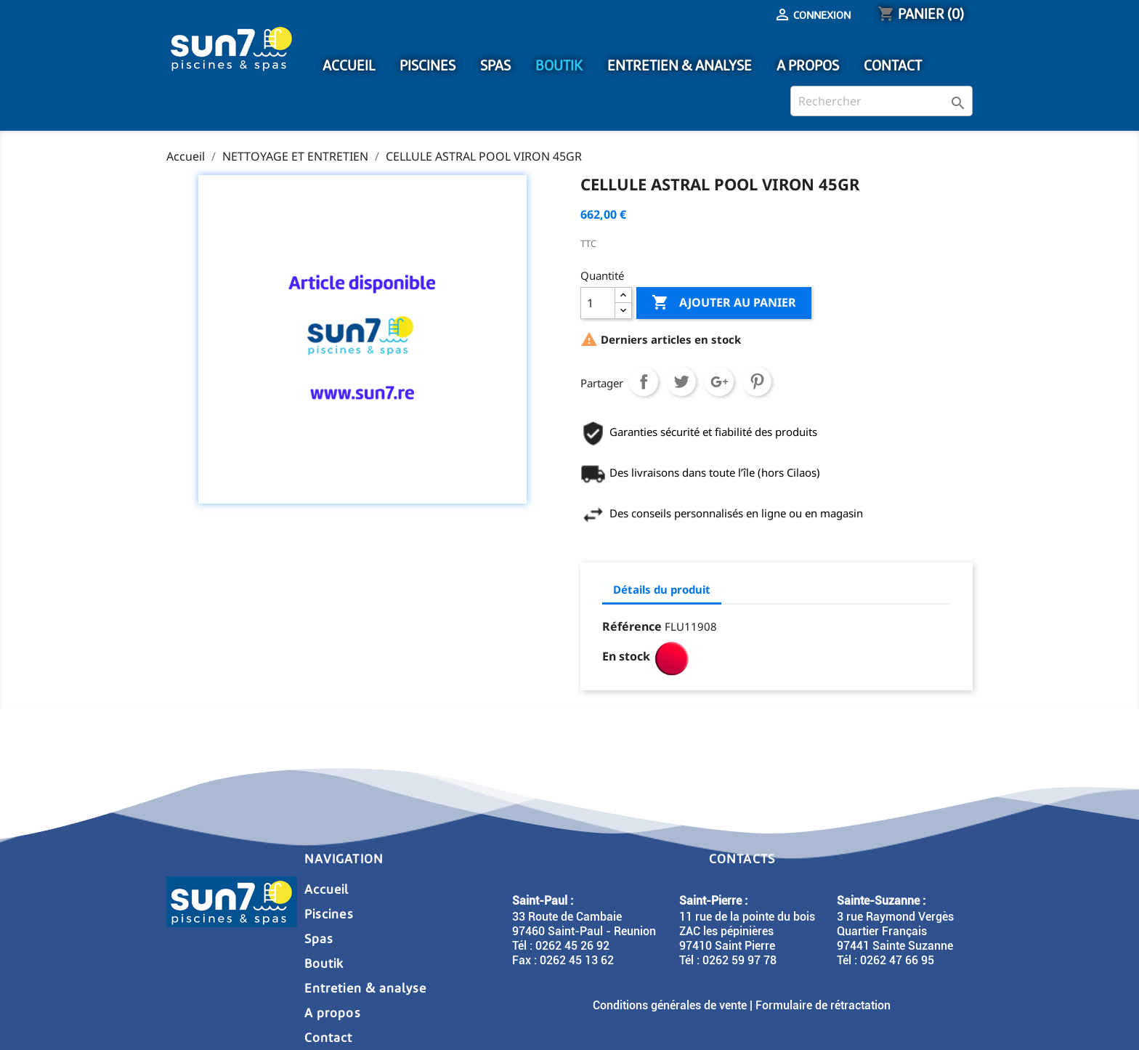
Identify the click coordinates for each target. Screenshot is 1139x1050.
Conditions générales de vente (670, 1005)
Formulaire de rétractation (823, 1005)
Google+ (719, 381)
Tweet (681, 381)
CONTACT (893, 66)
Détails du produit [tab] (661, 589)
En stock (626, 656)
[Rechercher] (881, 101)
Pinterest (756, 381)
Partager (643, 381)
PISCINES (427, 66)
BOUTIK (559, 66)
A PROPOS (808, 66)
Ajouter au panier (724, 303)
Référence (632, 626)
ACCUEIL (349, 66)
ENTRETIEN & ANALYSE (679, 66)
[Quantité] (597, 303)
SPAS (495, 66)
